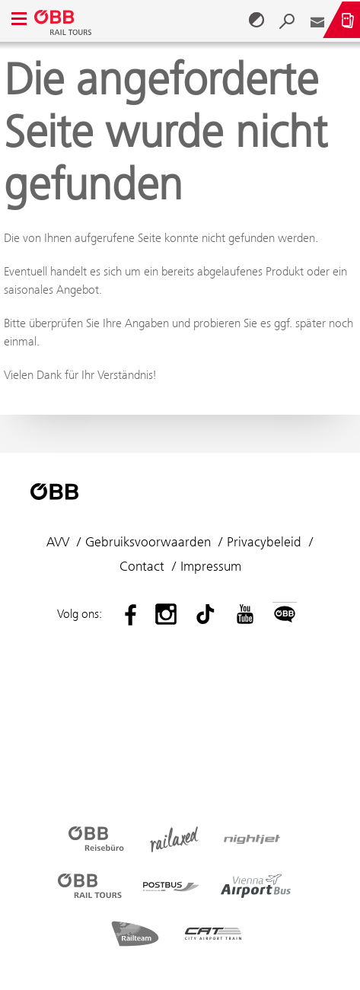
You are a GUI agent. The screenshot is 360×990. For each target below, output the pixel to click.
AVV (57, 541)
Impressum (210, 566)
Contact (141, 566)
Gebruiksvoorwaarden (148, 541)
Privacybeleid (264, 541)
